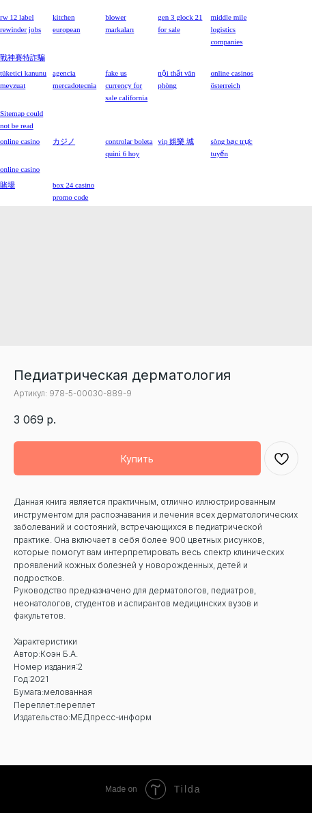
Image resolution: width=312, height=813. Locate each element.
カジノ (64, 141)
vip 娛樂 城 (176, 141)
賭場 (7, 185)
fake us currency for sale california (126, 85)
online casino (20, 169)
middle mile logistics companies (228, 29)
